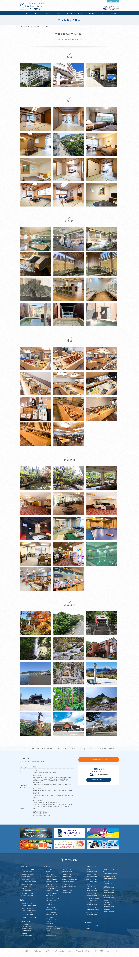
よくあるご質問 (99, 951)
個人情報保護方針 (37, 951)
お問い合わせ (102, 749)
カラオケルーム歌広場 (92, 926)
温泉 (47, 13)
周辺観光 (91, 13)
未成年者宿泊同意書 (59, 951)
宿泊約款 (48, 951)
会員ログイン (112, 1)
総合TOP (22, 26)
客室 (36, 13)
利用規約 (78, 951)
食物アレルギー (111, 951)
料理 (58, 13)
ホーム (25, 13)
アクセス (80, 13)
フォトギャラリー (91, 749)
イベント (102, 13)
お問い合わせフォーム (98, 780)
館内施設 (69, 13)
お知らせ (72, 749)
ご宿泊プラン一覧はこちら (98, 759)
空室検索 (113, 13)
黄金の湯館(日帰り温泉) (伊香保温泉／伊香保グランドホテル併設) (53, 928)
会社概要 (26, 951)
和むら (88, 928)
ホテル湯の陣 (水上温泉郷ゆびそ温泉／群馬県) (69, 886)
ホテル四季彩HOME (34, 26)
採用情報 (70, 951)
